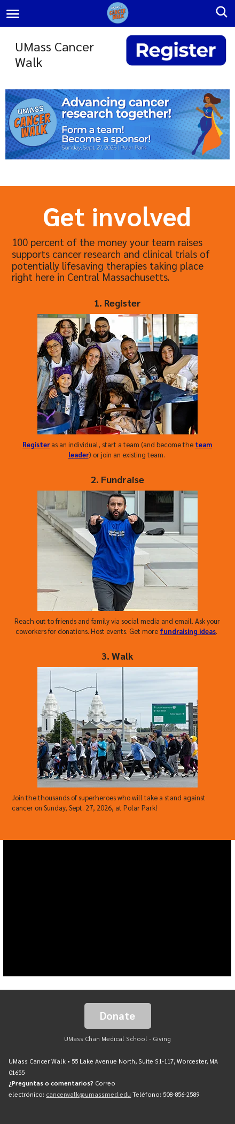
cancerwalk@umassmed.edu (88, 1094)
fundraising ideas (188, 631)
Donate (117, 1015)
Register (36, 444)
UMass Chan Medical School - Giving (117, 1039)
